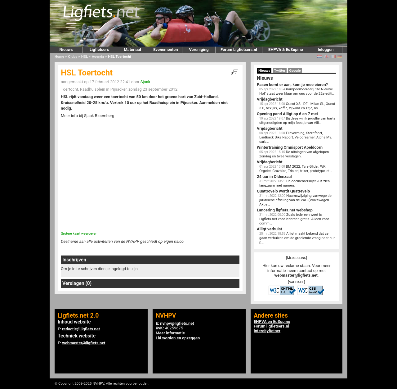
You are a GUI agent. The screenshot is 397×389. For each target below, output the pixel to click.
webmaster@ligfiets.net (296, 275)
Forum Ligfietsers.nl (239, 49)
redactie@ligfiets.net (81, 329)
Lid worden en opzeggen (178, 338)
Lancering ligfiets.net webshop (285, 210)
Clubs (73, 56)
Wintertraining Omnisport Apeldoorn (290, 147)
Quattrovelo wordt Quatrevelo (283, 191)
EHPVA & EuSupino (285, 49)
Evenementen (165, 49)
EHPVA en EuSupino (272, 321)
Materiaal (132, 49)
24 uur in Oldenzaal (274, 176)
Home (59, 56)
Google (295, 70)
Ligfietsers (99, 49)
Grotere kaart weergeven (79, 234)
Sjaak (145, 81)
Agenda (98, 56)
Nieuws (66, 49)
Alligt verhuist (269, 229)
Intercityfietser (267, 330)
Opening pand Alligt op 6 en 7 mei (287, 113)
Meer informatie (170, 333)
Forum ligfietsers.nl (271, 326)
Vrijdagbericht (270, 99)
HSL (84, 56)
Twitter (280, 70)
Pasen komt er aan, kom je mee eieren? (292, 84)
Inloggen (325, 49)
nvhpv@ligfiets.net (177, 323)
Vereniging (198, 49)
